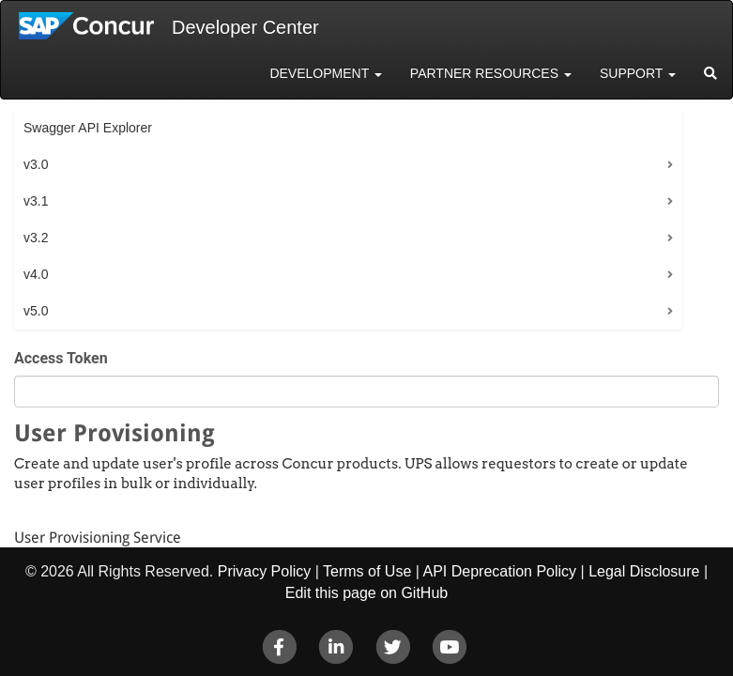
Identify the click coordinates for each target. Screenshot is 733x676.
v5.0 (35, 310)
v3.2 (35, 237)
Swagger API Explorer (87, 127)
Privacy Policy (265, 571)
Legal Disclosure (643, 571)
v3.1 (35, 200)
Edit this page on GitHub (366, 593)
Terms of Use (367, 571)
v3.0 (35, 164)
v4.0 (35, 274)
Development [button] (325, 73)
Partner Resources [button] (491, 73)
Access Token (61, 358)
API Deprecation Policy (499, 571)
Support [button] (638, 73)
